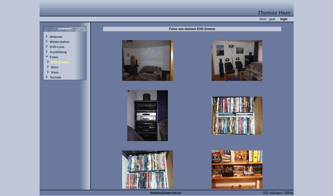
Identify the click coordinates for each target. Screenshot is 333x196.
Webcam (56, 37)
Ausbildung (58, 52)
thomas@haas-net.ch (165, 193)
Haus (54, 72)
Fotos (54, 57)
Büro (54, 67)
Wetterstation (59, 42)
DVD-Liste (57, 47)
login (284, 19)
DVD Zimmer (60, 62)
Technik (55, 77)
